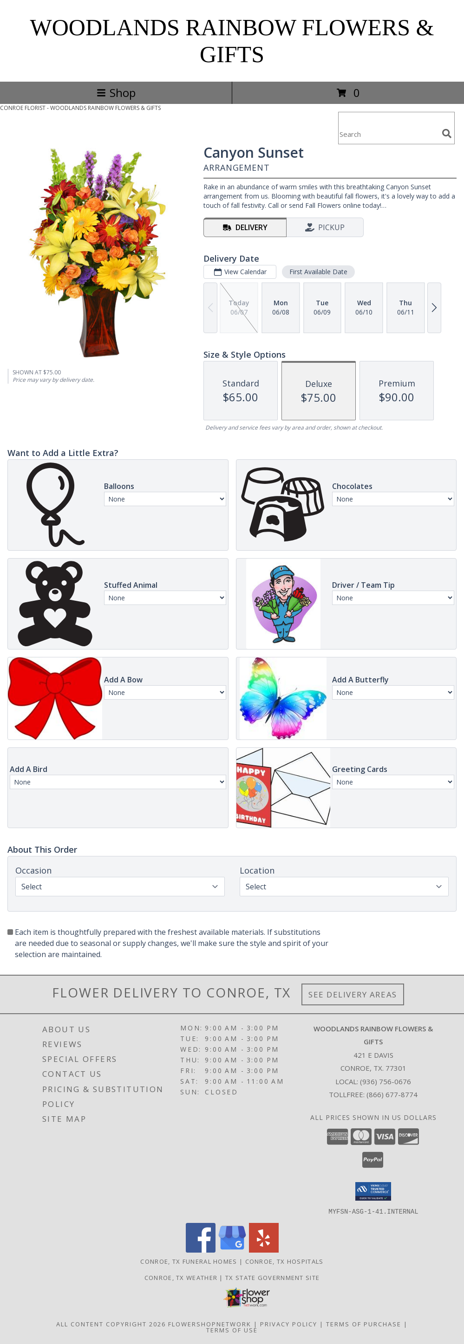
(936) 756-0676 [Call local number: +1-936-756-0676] (385, 1081)
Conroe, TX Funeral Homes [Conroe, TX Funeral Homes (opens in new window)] (188, 1261)
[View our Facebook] (201, 1249)
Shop (116, 92)
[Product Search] (388, 134)
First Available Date (318, 271)
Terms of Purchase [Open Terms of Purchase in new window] (363, 1323)
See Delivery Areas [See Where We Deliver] (352, 994)
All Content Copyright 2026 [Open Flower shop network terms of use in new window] (111, 1323)
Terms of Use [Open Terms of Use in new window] (232, 1329)
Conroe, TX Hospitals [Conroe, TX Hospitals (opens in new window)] (284, 1261)
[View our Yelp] (264, 1249)
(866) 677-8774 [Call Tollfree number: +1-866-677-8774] (392, 1094)
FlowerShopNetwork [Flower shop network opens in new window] (209, 1323)
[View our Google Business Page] (232, 1249)
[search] (446, 134)
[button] (373, 1191)
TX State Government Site (272, 1277)
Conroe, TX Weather (180, 1277)
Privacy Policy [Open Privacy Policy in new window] (288, 1323)
